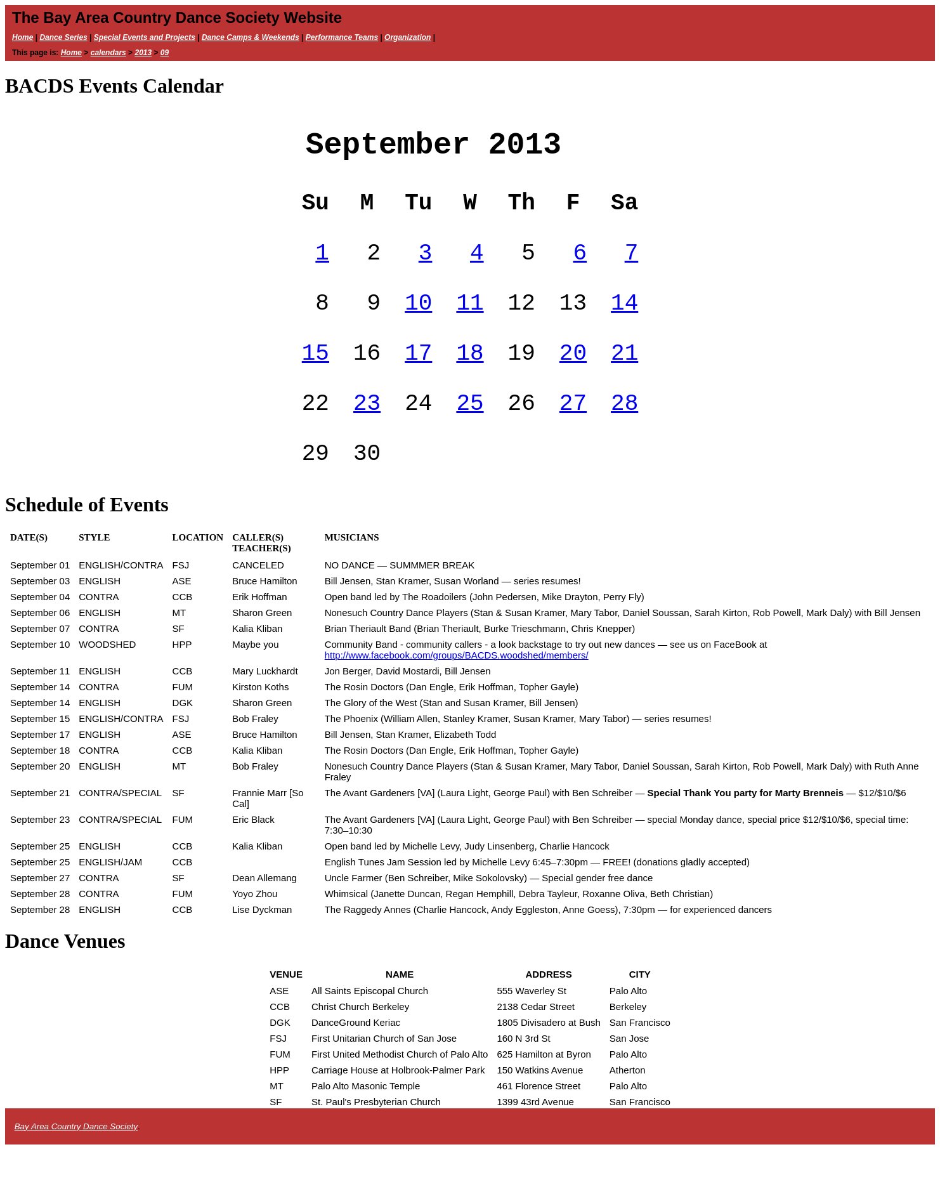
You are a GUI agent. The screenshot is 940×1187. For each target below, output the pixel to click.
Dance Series (63, 37)
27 (573, 433)
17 (418, 378)
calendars (108, 52)
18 (469, 378)
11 (469, 323)
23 (367, 433)
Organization (407, 37)
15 (315, 378)
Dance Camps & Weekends (250, 37)
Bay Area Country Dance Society (76, 1164)
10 (418, 323)
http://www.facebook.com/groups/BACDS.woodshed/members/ (457, 692)
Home (22, 37)
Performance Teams (342, 37)
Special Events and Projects (144, 37)
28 (624, 433)
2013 (143, 52)
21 (624, 378)
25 (469, 433)
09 (164, 52)
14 (624, 323)
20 (573, 378)
